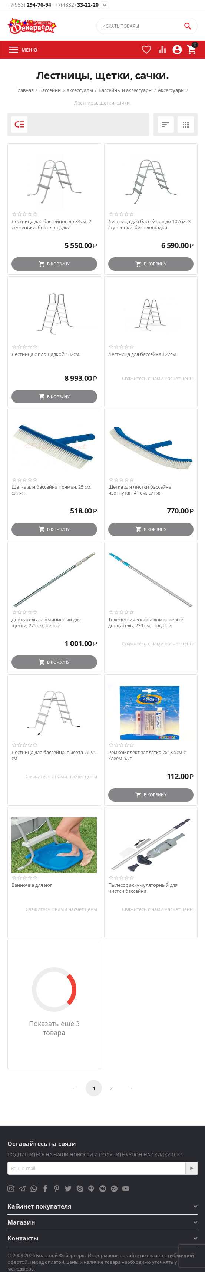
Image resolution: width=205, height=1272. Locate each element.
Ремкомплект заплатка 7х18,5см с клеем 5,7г (147, 755)
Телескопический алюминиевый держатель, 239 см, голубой (145, 622)
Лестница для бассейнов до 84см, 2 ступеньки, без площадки (51, 224)
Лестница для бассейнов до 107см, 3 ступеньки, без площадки (149, 224)
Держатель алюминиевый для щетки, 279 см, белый (46, 622)
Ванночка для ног (31, 885)
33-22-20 (77, 5)
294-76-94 (29, 5)
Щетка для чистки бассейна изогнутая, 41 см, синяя (139, 490)
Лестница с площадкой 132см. (45, 354)
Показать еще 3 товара (54, 1028)
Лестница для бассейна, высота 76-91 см (53, 755)
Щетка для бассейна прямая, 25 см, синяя (51, 490)
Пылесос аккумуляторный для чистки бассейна (143, 888)
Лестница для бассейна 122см (142, 354)
